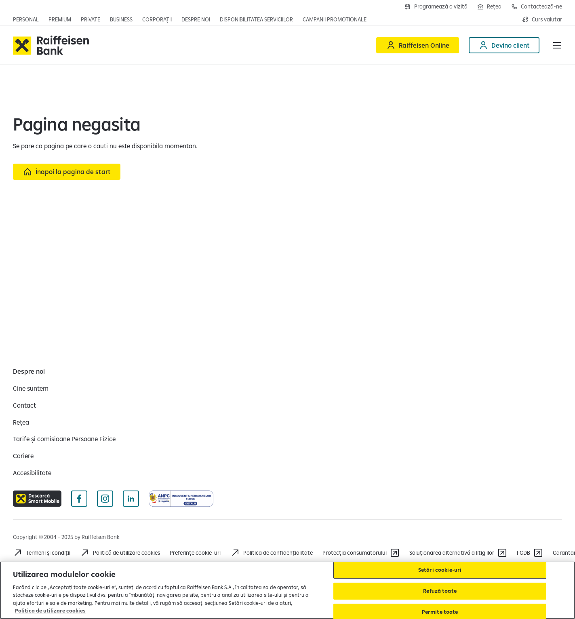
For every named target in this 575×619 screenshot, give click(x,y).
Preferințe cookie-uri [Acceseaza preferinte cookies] (195, 553)
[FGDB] (530, 553)
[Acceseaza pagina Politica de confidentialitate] (271, 553)
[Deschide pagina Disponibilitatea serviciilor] (256, 19)
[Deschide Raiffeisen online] (417, 45)
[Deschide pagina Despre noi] (195, 19)
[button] (557, 45)
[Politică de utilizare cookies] (120, 553)
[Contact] (24, 405)
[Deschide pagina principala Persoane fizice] (26, 19)
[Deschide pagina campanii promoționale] (334, 19)
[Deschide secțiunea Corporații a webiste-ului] (157, 19)
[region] (287, 590)
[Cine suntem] (30, 388)
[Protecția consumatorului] (361, 553)
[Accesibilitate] (32, 473)
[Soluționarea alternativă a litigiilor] (458, 553)
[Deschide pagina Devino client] (504, 45)
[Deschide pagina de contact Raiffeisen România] (536, 6)
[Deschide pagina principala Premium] (59, 19)
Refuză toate (440, 590)
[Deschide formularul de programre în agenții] (436, 6)
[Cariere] (23, 456)
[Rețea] (21, 422)
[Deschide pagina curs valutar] (542, 19)
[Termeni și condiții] (41, 553)
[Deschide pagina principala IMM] (121, 19)
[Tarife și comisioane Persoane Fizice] (64, 439)
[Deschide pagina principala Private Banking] (90, 19)
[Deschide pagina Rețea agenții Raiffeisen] (489, 6)
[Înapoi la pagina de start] (66, 172)
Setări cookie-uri (439, 570)
